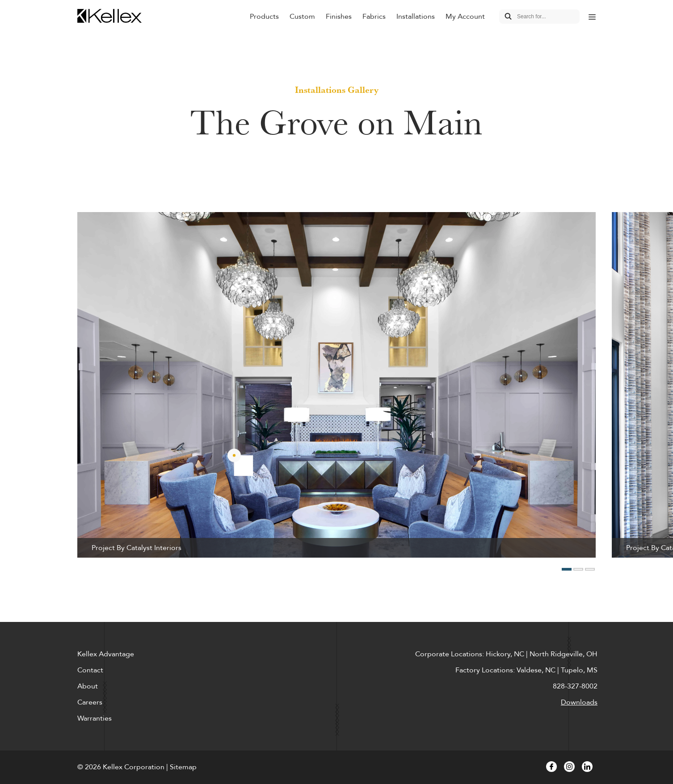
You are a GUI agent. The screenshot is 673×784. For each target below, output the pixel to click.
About (87, 686)
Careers (89, 702)
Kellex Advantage (105, 654)
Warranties (94, 718)
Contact (90, 670)
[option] (336, 385)
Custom (302, 16)
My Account (465, 16)
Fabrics (374, 16)
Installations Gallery (337, 89)
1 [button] (567, 569)
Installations (415, 16)
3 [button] (590, 569)
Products (264, 16)
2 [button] (578, 569)
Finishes (339, 16)
